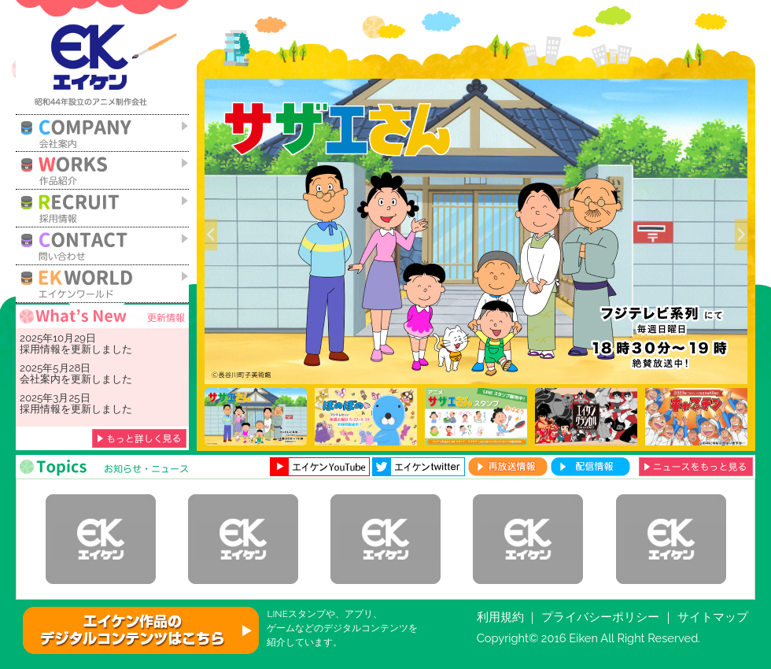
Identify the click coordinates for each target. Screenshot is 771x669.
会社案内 (40, 378)
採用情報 (40, 348)
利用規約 (500, 616)
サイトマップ (712, 616)
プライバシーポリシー (600, 616)
